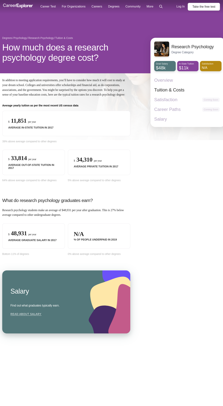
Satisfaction (165, 99)
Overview (163, 80)
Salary (160, 119)
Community (133, 6)
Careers (97, 6)
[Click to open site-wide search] (161, 6)
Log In (180, 6)
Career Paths (167, 109)
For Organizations (73, 6)
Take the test (203, 6)
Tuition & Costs (169, 89)
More (150, 6)
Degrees (113, 6)
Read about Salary (25, 313)
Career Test (48, 6)
